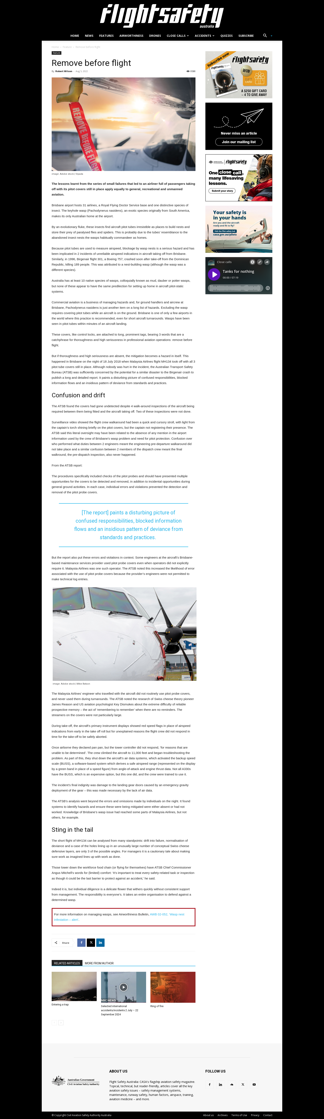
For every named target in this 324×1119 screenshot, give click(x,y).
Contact (267, 1115)
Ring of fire (156, 1006)
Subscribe (246, 36)
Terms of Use (239, 1115)
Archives (223, 1115)
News (89, 36)
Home (74, 36)
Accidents (204, 36)
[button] (266, 36)
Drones (155, 36)
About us (208, 1115)
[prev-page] (54, 1022)
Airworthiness (131, 36)
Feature (67, 47)
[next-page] (60, 1022)
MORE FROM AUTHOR (99, 963)
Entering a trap (60, 1004)
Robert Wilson (63, 71)
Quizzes (226, 36)
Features (106, 36)
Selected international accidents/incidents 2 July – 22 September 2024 (119, 1010)
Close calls (178, 36)
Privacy (255, 1115)
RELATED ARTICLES (67, 963)
